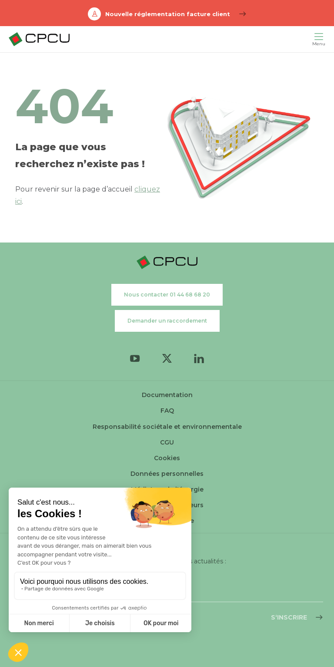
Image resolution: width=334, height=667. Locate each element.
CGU (167, 442)
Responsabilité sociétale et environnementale (167, 426)
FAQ (167, 410)
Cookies (167, 458)
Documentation (167, 394)
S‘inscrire (289, 617)
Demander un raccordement (167, 320)
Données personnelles (167, 473)
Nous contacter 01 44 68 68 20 (167, 294)
